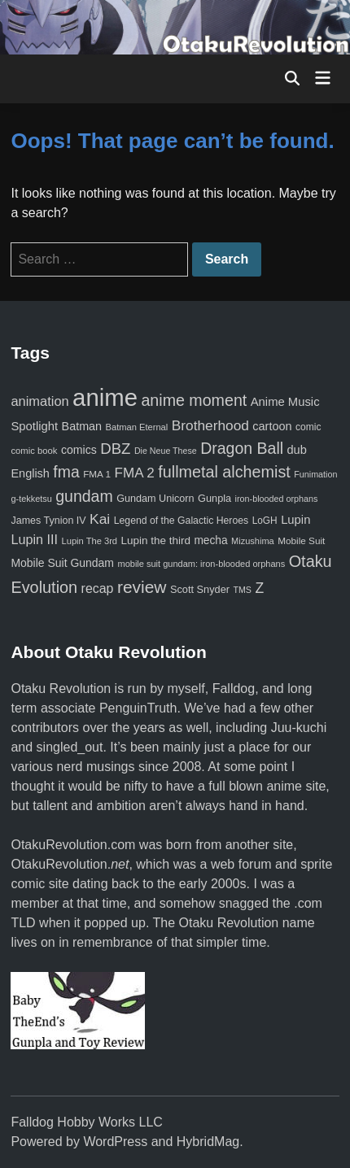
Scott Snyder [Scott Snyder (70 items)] (200, 589)
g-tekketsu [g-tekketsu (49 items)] (31, 498)
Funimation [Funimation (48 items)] (315, 474)
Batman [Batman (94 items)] (82, 426)
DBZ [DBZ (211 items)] (115, 448)
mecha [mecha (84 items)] (210, 540)
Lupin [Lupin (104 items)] (295, 519)
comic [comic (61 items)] (308, 427)
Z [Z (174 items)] (259, 588)
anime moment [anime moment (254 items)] (194, 400)
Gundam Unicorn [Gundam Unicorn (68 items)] (155, 498)
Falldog (233, 688)
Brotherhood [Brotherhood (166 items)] (210, 425)
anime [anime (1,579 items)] (105, 397)
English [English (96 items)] (30, 473)
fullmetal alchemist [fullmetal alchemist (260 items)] (224, 472)
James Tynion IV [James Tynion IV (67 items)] (48, 520)
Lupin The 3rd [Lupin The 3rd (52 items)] (90, 541)
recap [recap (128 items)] (97, 588)
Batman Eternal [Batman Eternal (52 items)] (137, 427)
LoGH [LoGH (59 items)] (265, 520)
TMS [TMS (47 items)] (242, 590)
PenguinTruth (138, 708)
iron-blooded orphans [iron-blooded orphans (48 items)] (276, 498)
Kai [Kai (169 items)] (100, 519)
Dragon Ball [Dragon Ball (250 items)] (241, 448)
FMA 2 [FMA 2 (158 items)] (135, 473)
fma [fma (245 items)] (66, 472)
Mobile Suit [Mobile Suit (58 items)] (301, 540)
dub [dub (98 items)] (297, 449)
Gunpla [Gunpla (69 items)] (214, 498)
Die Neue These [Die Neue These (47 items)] (165, 450)
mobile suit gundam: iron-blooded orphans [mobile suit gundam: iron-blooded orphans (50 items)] (201, 564)
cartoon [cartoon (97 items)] (271, 426)
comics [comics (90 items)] (79, 449)
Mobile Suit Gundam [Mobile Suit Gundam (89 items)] (62, 562)
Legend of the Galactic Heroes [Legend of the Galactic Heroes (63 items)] (181, 520)
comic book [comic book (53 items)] (34, 450)
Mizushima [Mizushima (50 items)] (252, 541)
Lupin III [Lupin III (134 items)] (34, 539)
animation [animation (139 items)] (39, 401)
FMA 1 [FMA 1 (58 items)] (97, 474)
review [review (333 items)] (142, 586)
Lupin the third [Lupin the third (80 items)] (155, 540)
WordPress (115, 1141)
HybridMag (208, 1141)
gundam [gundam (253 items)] (83, 496)
